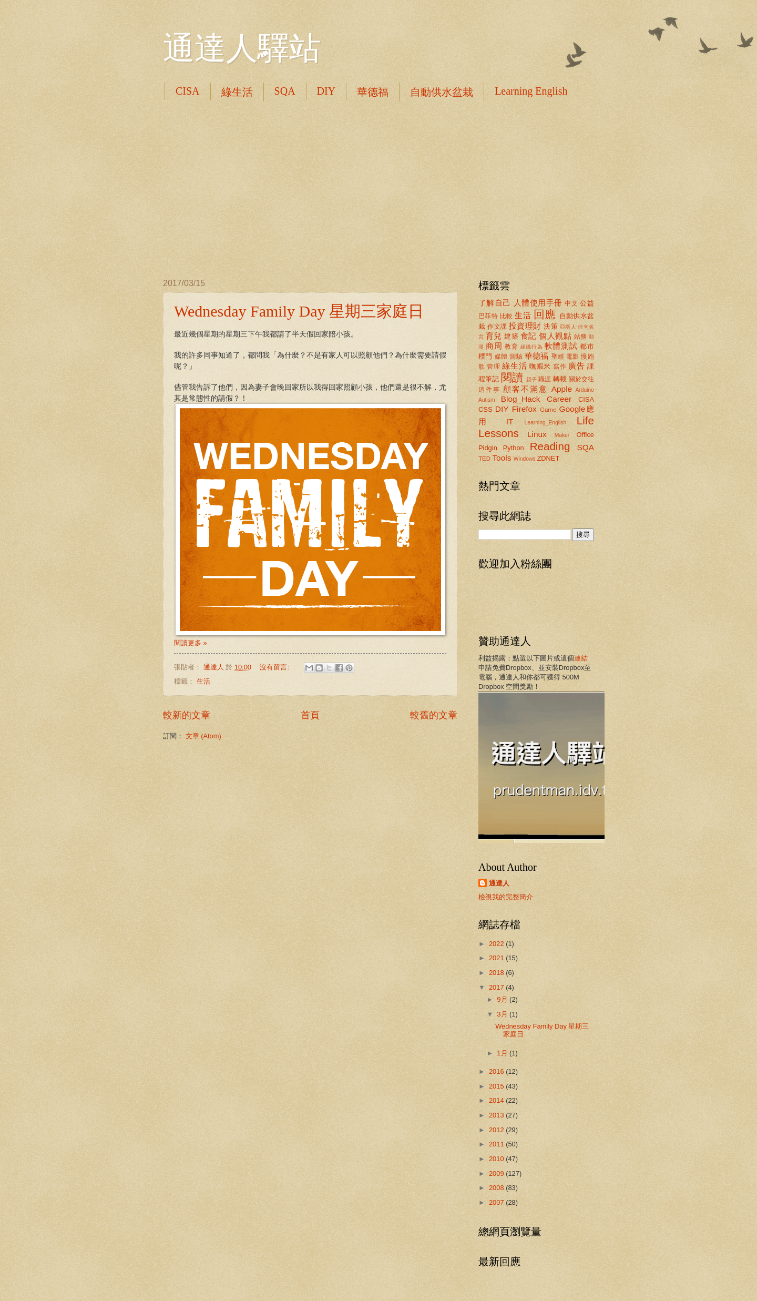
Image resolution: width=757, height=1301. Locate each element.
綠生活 (237, 92)
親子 (531, 379)
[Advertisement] (378, 189)
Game (548, 409)
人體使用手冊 (538, 302)
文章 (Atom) (203, 736)
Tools (501, 457)
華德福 (372, 92)
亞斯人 (568, 327)
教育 (511, 346)
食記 (528, 335)
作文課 (497, 326)
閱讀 (512, 377)
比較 (506, 316)
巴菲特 (488, 316)
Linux (537, 434)
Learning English (531, 91)
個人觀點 (555, 335)
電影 (572, 356)
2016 (497, 1071)
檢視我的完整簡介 (505, 897)
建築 (511, 336)
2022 (497, 944)
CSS (485, 409)
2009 (497, 1173)
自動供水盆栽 (441, 92)
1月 (503, 1053)
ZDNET (548, 458)
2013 (497, 1115)
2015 (497, 1086)
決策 (551, 326)
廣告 (576, 365)
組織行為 (531, 347)
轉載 (560, 379)
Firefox (524, 408)
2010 (497, 1159)
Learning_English (546, 422)
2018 (497, 973)
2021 (497, 958)
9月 (503, 999)
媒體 (501, 356)
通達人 (499, 883)
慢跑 (587, 356)
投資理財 (525, 325)
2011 (497, 1144)
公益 (587, 303)
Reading (550, 446)
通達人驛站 (242, 48)
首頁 (310, 715)
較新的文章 (186, 715)
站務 (580, 336)
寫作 (559, 366)
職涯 (544, 379)
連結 (581, 658)
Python (513, 448)
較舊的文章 (433, 715)
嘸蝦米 (540, 366)
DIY (326, 91)
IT (510, 421)
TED (484, 458)
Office (585, 435)
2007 (497, 1202)
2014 (497, 1100)
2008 (497, 1188)
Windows (525, 459)
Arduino (585, 390)
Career (559, 398)
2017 (497, 987)
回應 (545, 314)
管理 (493, 366)
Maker (562, 435)
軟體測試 (561, 345)
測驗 (516, 356)
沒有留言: (275, 667)
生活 (203, 681)
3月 (503, 1014)
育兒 (494, 335)
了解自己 (494, 302)
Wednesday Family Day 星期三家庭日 (299, 311)
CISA (188, 91)
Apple (561, 388)
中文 (571, 303)
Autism (486, 400)
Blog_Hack (520, 398)
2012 (497, 1130)
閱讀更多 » (190, 643)
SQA (284, 91)
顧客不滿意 (525, 388)
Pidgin (487, 448)
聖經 (558, 356)
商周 (494, 345)
